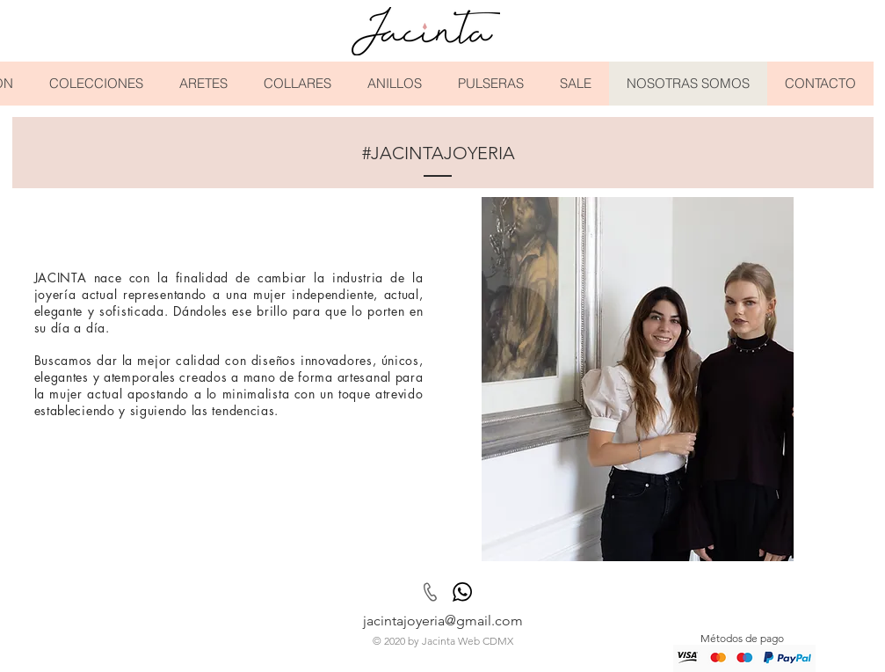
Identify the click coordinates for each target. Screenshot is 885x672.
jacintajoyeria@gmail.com (443, 620)
